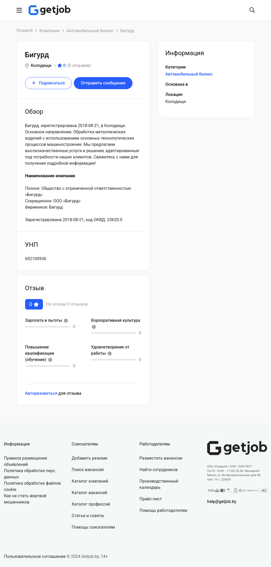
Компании (50, 30)
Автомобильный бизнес (90, 30)
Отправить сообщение (103, 83)
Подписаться (48, 83)
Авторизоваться (41, 392)
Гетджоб (24, 30)
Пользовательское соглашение (35, 560)
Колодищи (41, 65)
